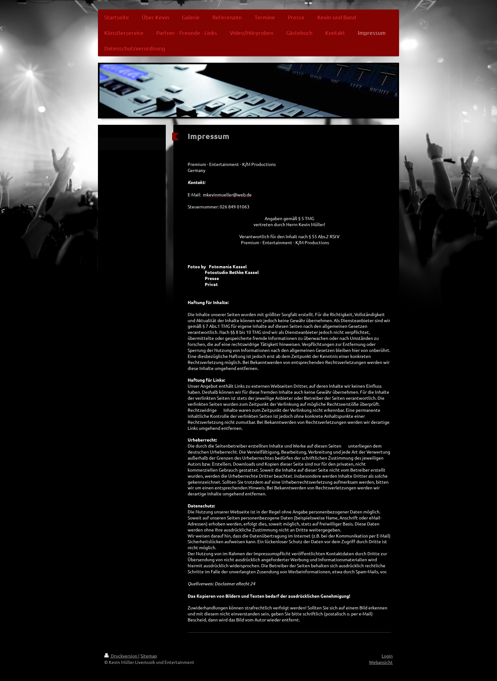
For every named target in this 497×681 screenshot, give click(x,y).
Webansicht (381, 662)
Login (387, 656)
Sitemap (148, 656)
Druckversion (121, 656)
